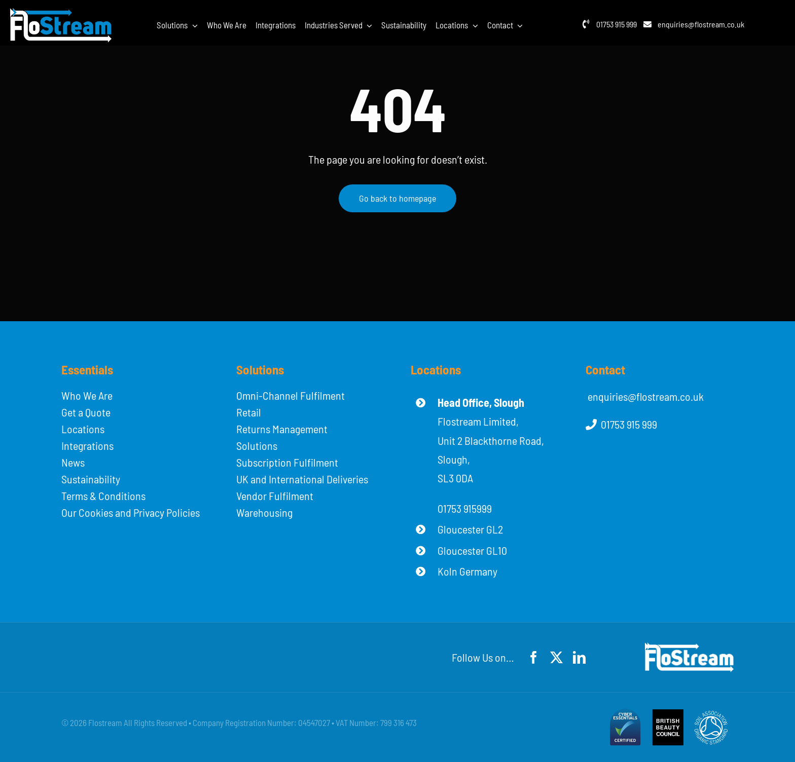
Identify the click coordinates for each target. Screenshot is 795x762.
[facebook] (533, 657)
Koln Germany (467, 571)
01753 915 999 (616, 24)
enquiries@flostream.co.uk (701, 24)
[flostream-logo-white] (61, 13)
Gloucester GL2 (470, 529)
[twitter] (556, 657)
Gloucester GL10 (472, 550)
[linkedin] (579, 657)
